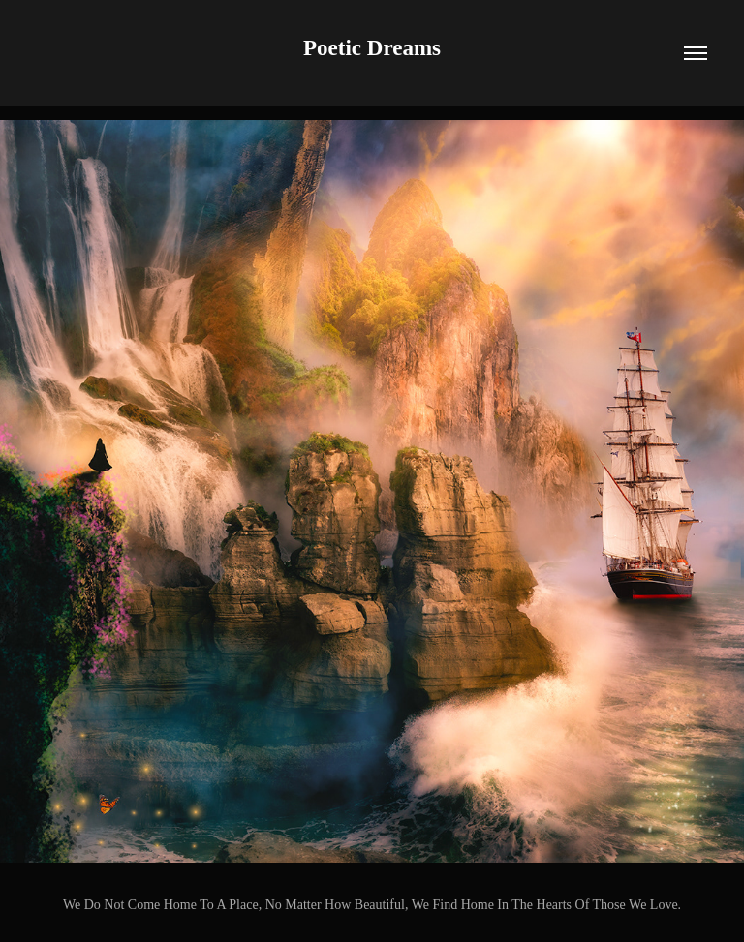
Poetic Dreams (372, 48)
